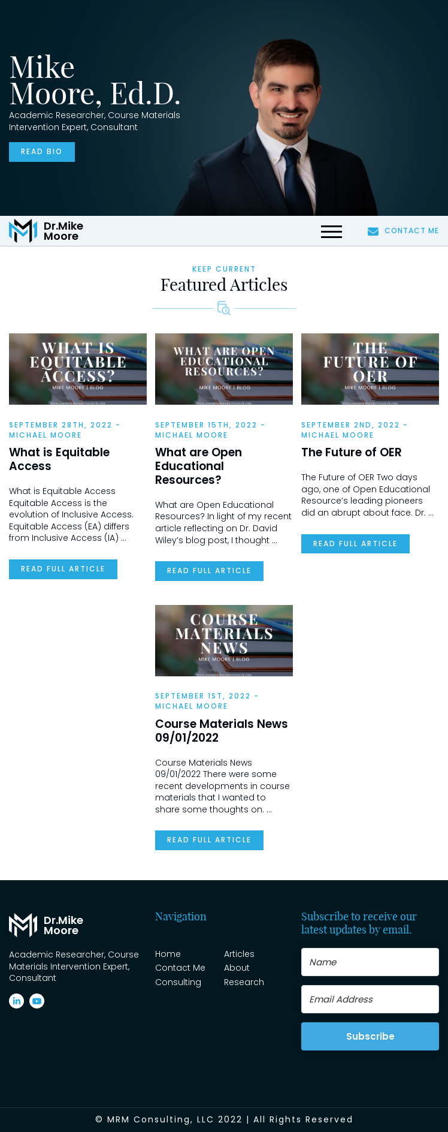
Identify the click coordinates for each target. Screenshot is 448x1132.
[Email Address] (370, 999)
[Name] (370, 962)
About (237, 968)
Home (168, 954)
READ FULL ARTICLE (63, 569)
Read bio (42, 151)
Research (244, 982)
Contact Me (403, 230)
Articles (239, 954)
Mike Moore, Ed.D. (95, 80)
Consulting (178, 982)
